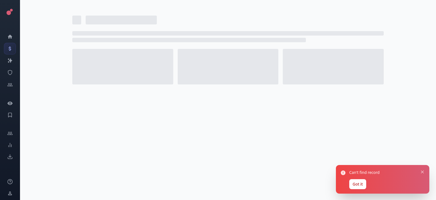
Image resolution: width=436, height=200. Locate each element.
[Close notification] (420, 167)
